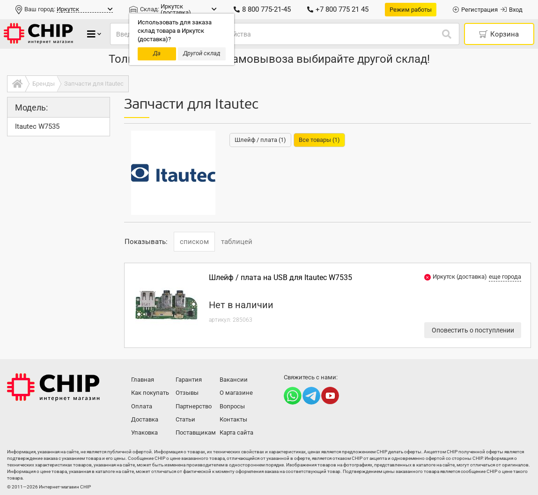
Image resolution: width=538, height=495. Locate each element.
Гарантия (189, 379)
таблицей (236, 241)
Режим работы (411, 9)
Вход (512, 9)
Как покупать (150, 392)
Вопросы (232, 406)
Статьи (185, 419)
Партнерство (194, 406)
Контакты (233, 419)
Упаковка (144, 432)
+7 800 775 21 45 (337, 9)
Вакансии (234, 379)
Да (157, 53)
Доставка (144, 419)
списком (194, 241)
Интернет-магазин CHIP (53, 387)
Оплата (141, 406)
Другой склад (202, 53)
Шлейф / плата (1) (260, 139)
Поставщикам (196, 432)
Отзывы (187, 392)
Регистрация (475, 9)
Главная (142, 379)
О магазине (236, 392)
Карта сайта (236, 432)
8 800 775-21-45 (262, 9)
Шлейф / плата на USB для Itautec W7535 (280, 277)
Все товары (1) (319, 139)
